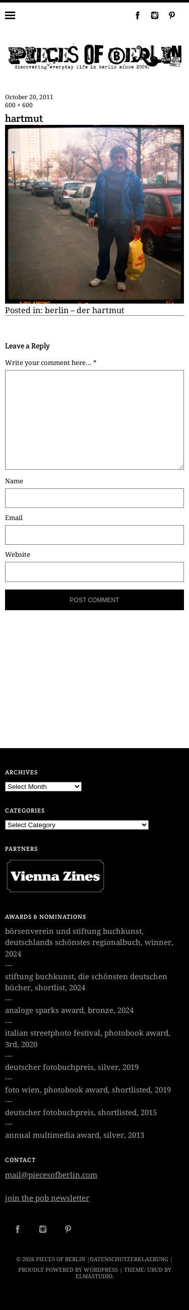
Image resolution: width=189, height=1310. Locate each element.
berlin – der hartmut (84, 310)
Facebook (133, 15)
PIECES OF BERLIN (60, 1259)
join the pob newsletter (47, 1198)
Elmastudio (94, 1276)
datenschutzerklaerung (129, 1259)
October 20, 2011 (29, 97)
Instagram (150, 15)
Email (14, 518)
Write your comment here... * (51, 363)
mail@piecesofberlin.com (51, 1175)
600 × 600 (19, 105)
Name (14, 481)
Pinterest (167, 15)
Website (17, 554)
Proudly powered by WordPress (68, 1270)
